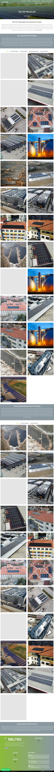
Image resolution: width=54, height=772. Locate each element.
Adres (32, 755)
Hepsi (7, 51)
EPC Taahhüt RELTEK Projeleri (27, 36)
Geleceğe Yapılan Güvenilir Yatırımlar (27, 724)
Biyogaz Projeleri (23, 51)
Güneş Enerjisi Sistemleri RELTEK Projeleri (27, 406)
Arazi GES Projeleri (14, 51)
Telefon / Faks (33, 761)
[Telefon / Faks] (29, 761)
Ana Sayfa (24, 1)
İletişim (48, 3)
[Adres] (29, 755)
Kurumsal (29, 1)
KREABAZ (42, 771)
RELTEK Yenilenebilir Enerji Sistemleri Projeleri (27, 22)
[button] (39, 741)
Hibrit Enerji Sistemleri (34, 51)
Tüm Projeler (27, 16)
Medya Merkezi (49, 1)
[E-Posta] (29, 766)
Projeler (43, 1)
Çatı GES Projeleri (44, 51)
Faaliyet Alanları (36, 1)
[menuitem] (52, 3)
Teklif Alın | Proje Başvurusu (40, 3)
